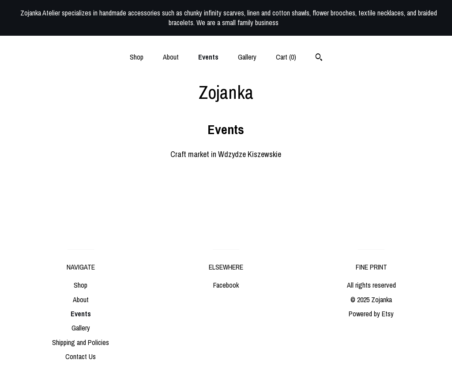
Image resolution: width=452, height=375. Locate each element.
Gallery (247, 57)
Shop (136, 57)
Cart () (286, 57)
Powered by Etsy (371, 314)
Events (208, 57)
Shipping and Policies (80, 342)
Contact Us (80, 356)
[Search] (319, 58)
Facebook (226, 285)
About (171, 57)
